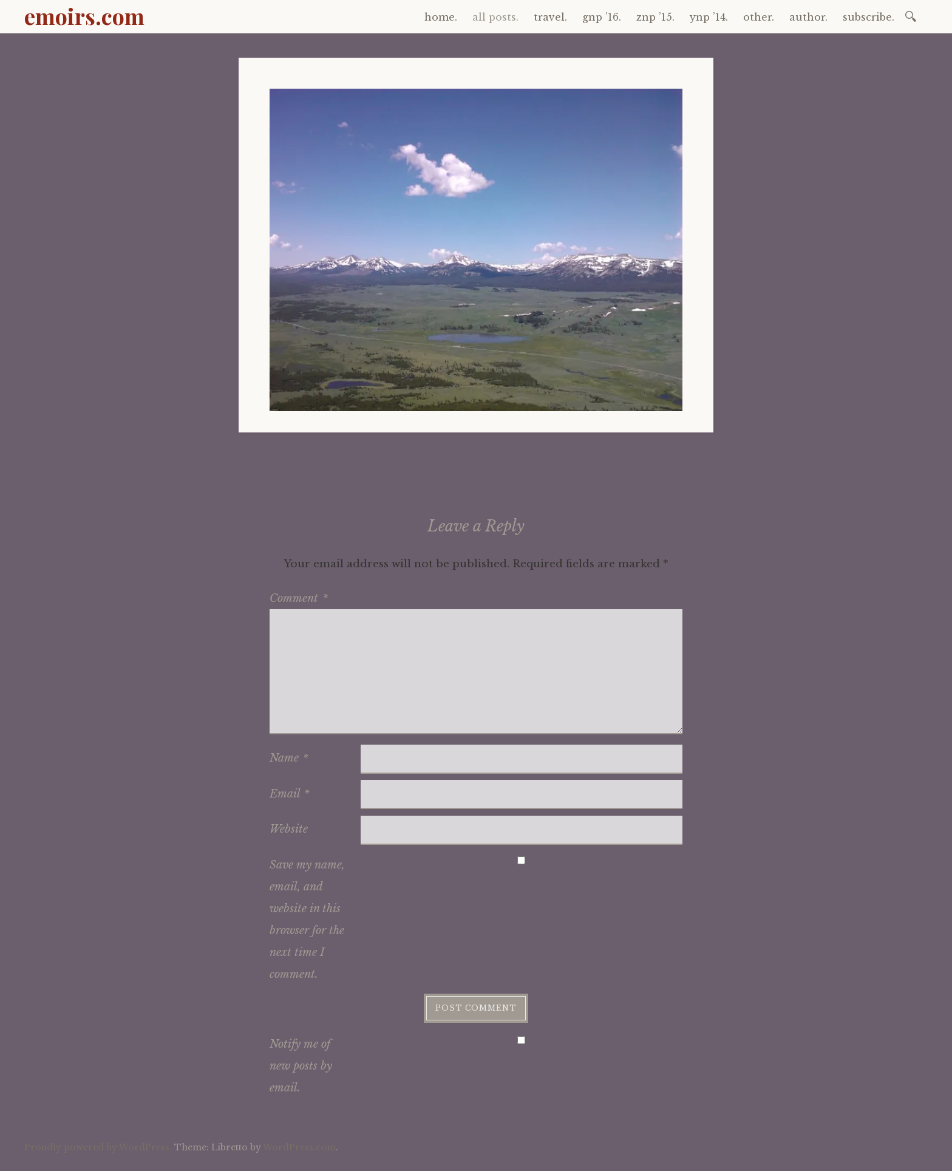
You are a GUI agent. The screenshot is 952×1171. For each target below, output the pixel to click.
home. (440, 17)
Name (289, 758)
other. (758, 17)
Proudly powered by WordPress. (98, 1147)
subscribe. (868, 17)
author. (808, 17)
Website (289, 829)
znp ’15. (655, 17)
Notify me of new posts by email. (301, 1065)
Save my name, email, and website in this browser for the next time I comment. (307, 919)
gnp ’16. (601, 17)
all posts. (495, 17)
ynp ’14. (709, 17)
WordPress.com (299, 1147)
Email (290, 794)
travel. (550, 17)
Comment (299, 598)
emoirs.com (84, 15)
